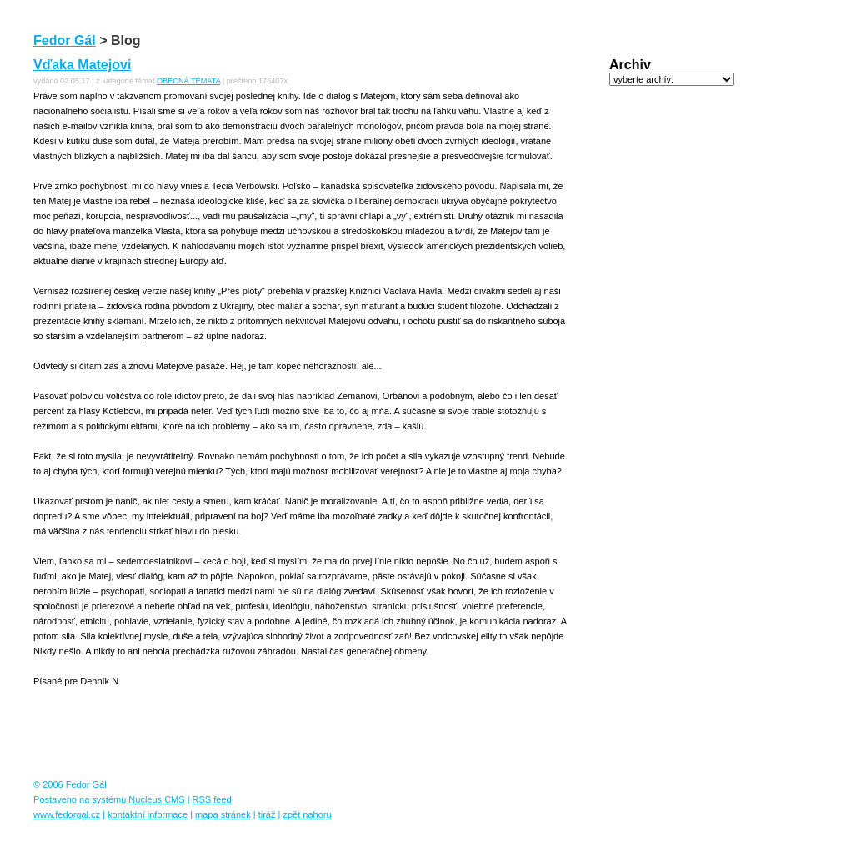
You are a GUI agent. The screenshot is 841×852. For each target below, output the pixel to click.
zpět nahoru (307, 814)
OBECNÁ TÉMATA (188, 81)
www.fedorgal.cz (66, 814)
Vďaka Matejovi (82, 65)
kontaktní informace (148, 814)
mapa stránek (223, 814)
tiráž (267, 814)
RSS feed (212, 799)
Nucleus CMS (156, 799)
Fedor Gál (64, 40)
